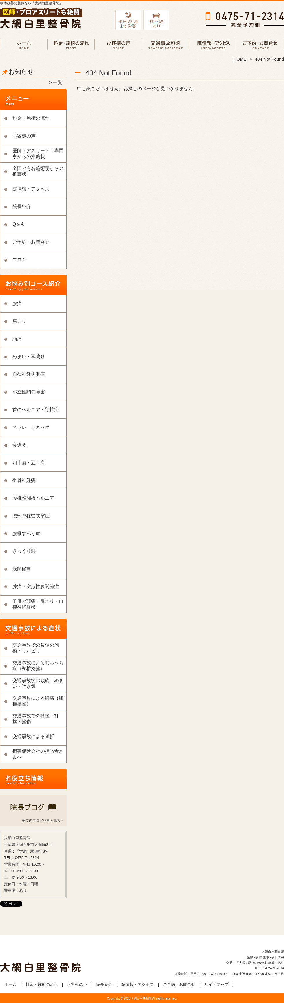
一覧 (57, 82)
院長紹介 (21, 206)
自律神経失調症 (28, 374)
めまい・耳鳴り (28, 356)
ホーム (24, 45)
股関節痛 (21, 568)
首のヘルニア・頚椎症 (35, 409)
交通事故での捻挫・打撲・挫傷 (35, 718)
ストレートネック (31, 427)
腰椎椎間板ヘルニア (33, 498)
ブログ (19, 259)
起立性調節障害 (28, 391)
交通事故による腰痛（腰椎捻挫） (37, 701)
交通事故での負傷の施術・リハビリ (165, 45)
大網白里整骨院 (141, 998)
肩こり (19, 321)
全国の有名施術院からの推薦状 (37, 171)
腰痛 (17, 303)
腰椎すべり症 (26, 533)
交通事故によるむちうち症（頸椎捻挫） (37, 665)
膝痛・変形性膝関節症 (35, 586)
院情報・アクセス (212, 45)
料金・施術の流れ (71, 45)
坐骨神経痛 (24, 480)
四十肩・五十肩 (28, 462)
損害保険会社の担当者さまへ (37, 754)
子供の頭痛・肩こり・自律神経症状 (37, 604)
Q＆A (18, 224)
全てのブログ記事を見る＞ (43, 821)
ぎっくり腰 (24, 551)
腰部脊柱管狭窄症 (31, 515)
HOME (240, 59)
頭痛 (17, 338)
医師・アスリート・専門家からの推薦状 (37, 153)
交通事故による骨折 (33, 736)
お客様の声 (118, 45)
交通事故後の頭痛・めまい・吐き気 (37, 683)
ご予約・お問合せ (260, 45)
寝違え (19, 444)
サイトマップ (216, 984)
